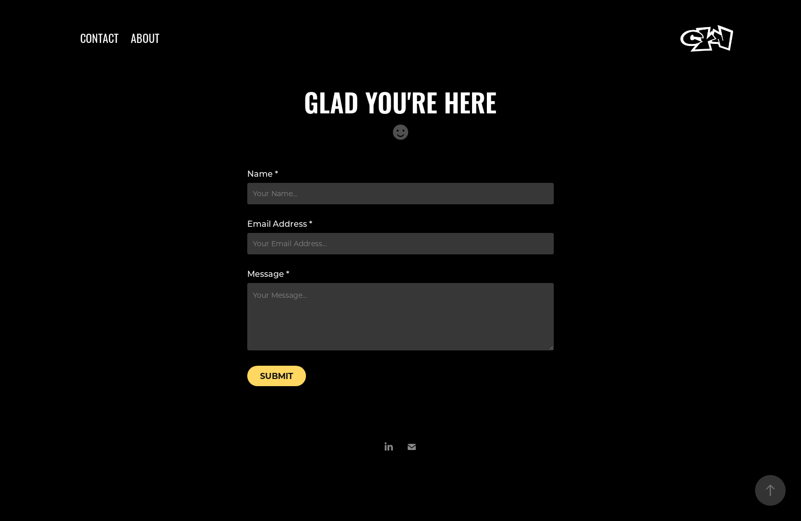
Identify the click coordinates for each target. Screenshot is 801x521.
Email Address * (279, 224)
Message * (268, 274)
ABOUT (145, 37)
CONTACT (99, 37)
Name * (262, 174)
